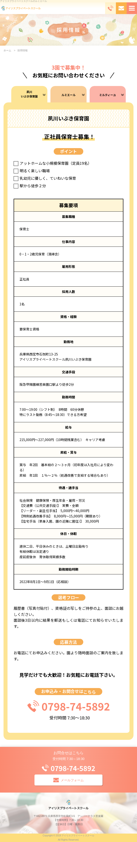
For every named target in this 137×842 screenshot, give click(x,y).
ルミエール (68, 95)
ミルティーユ (107, 95)
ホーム (7, 50)
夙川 (29, 94)
